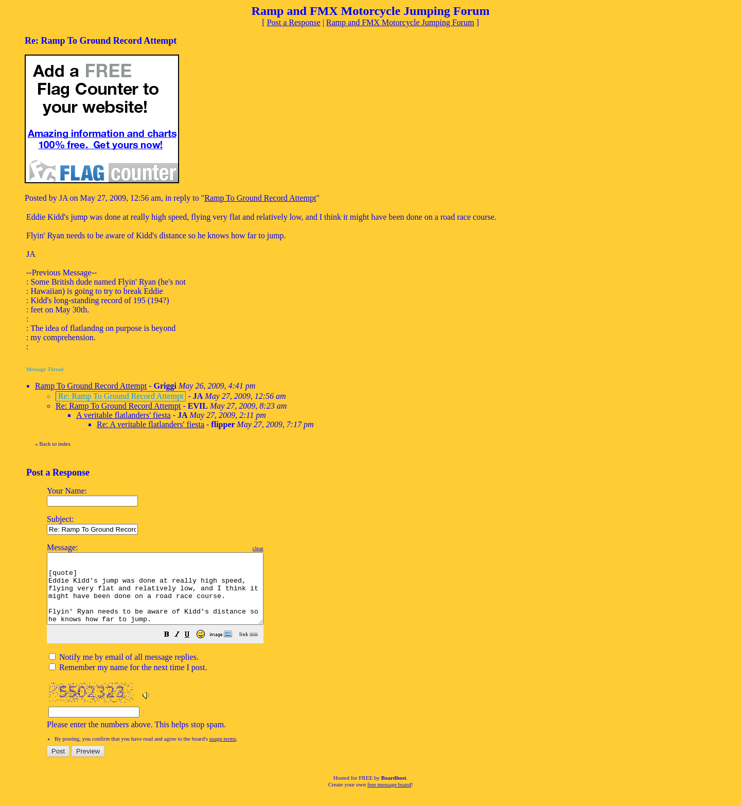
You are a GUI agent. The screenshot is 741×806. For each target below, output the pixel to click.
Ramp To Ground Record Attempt (260, 198)
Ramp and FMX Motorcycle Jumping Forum (400, 22)
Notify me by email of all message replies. (124, 671)
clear (283, 548)
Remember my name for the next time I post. (128, 681)
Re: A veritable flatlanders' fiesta (150, 424)
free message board (389, 798)
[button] (192, 649)
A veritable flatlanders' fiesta (123, 415)
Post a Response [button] (294, 22)
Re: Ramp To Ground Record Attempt (118, 405)
